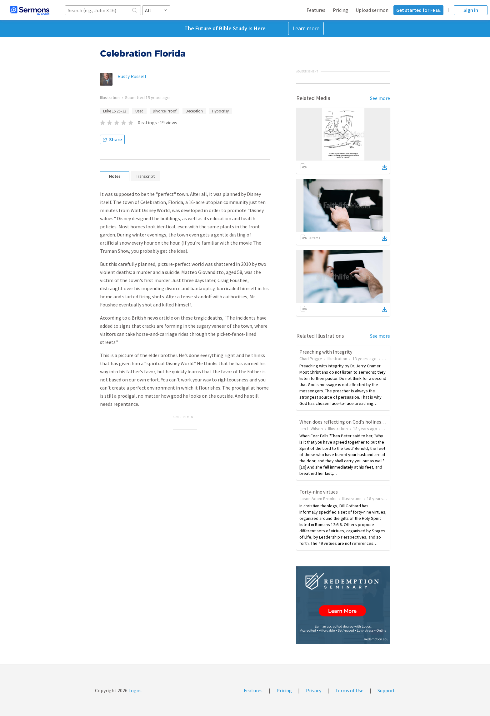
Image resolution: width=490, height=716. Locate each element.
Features (316, 10)
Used (139, 111)
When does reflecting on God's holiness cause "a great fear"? (364, 422)
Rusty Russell (132, 76)
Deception (194, 111)
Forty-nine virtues (318, 492)
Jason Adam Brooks (318, 498)
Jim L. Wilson (311, 428)
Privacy (313, 690)
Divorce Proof (164, 111)
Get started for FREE (418, 10)
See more (380, 98)
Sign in (470, 10)
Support (386, 690)
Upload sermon (372, 10)
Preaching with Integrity (325, 352)
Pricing (340, 10)
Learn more (305, 28)
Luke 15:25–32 (114, 111)
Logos (135, 690)
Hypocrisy (220, 111)
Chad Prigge (310, 358)
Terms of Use (349, 690)
